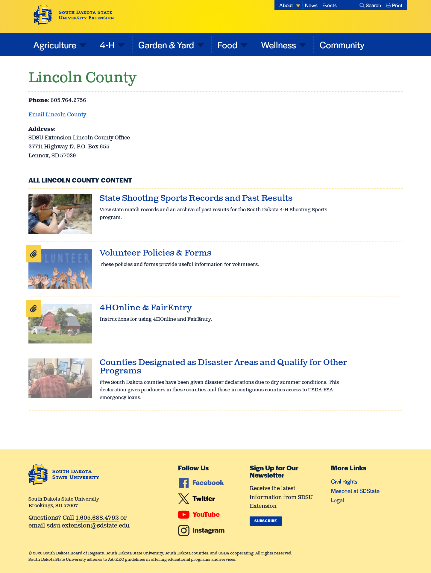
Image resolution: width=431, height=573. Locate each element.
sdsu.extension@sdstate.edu (88, 526)
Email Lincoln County (57, 114)
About (286, 5)
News (311, 5)
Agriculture (54, 44)
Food (227, 44)
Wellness (278, 44)
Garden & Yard (166, 44)
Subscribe (265, 520)
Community (342, 44)
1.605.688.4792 (97, 518)
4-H (107, 44)
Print (394, 5)
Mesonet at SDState (355, 491)
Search (370, 5)
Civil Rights (344, 481)
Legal (337, 500)
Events (329, 5)
